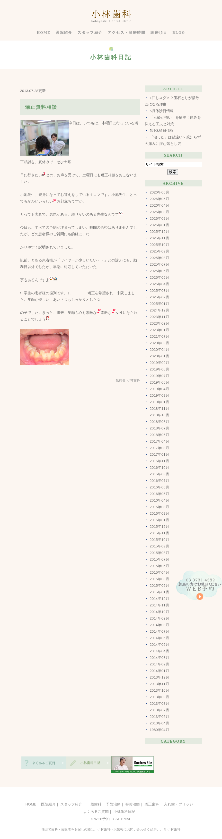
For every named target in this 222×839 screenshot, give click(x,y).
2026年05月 (159, 199)
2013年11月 (159, 684)
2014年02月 (159, 664)
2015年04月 (159, 572)
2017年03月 (159, 448)
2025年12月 (159, 231)
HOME (44, 32)
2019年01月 (159, 402)
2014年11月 (159, 605)
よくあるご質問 (96, 811)
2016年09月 (159, 474)
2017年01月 (159, 454)
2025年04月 (159, 284)
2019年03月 (159, 395)
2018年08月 (159, 422)
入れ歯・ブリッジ (178, 804)
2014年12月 (159, 598)
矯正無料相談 (41, 107)
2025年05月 (159, 277)
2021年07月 (159, 336)
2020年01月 (159, 356)
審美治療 (132, 804)
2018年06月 (159, 435)
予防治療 (113, 804)
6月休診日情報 (162, 111)
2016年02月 (159, 513)
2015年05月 (159, 566)
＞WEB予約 (100, 819)
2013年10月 (159, 690)
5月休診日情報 (162, 130)
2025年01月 (159, 304)
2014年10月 (159, 612)
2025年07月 (159, 264)
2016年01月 (159, 520)
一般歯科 (94, 804)
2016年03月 (159, 507)
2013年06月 (159, 716)
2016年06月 (159, 487)
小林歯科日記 (124, 811)
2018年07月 (159, 428)
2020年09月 (159, 343)
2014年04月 (159, 651)
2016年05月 (159, 494)
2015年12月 (159, 526)
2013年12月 (159, 677)
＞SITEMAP (121, 819)
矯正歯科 (151, 804)
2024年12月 (159, 310)
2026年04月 (159, 205)
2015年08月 (159, 553)
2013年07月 (159, 710)
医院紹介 (64, 32)
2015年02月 (159, 585)
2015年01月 (159, 592)
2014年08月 (159, 625)
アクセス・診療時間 (126, 32)
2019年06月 (159, 382)
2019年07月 (159, 376)
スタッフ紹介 (90, 32)
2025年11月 (159, 238)
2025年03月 (159, 290)
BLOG (178, 32)
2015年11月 (159, 533)
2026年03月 (159, 212)
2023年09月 (159, 323)
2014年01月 (159, 671)
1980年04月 (159, 730)
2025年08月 (159, 258)
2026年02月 (159, 218)
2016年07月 (159, 480)
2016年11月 (159, 461)
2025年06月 (159, 271)
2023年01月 (159, 330)
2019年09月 (159, 363)
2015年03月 (159, 579)
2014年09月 (159, 618)
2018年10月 (159, 415)
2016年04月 (159, 500)
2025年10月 (159, 245)
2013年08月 (159, 703)
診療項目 (159, 32)
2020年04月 (159, 349)
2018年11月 (159, 408)
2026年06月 (159, 192)
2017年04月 (159, 441)
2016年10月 (159, 467)
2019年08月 (159, 369)
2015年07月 (159, 559)
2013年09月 (159, 697)
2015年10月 (159, 539)
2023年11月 (159, 317)
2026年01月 (159, 225)
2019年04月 (159, 389)
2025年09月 (159, 251)
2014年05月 (159, 644)
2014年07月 (159, 631)
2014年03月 (159, 657)
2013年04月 (159, 723)
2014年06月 (159, 638)
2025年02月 (159, 297)
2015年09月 (159, 546)
